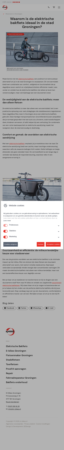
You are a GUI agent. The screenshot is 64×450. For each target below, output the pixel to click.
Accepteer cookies (53, 244)
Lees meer (7, 220)
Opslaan (41, 244)
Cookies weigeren (10, 244)
